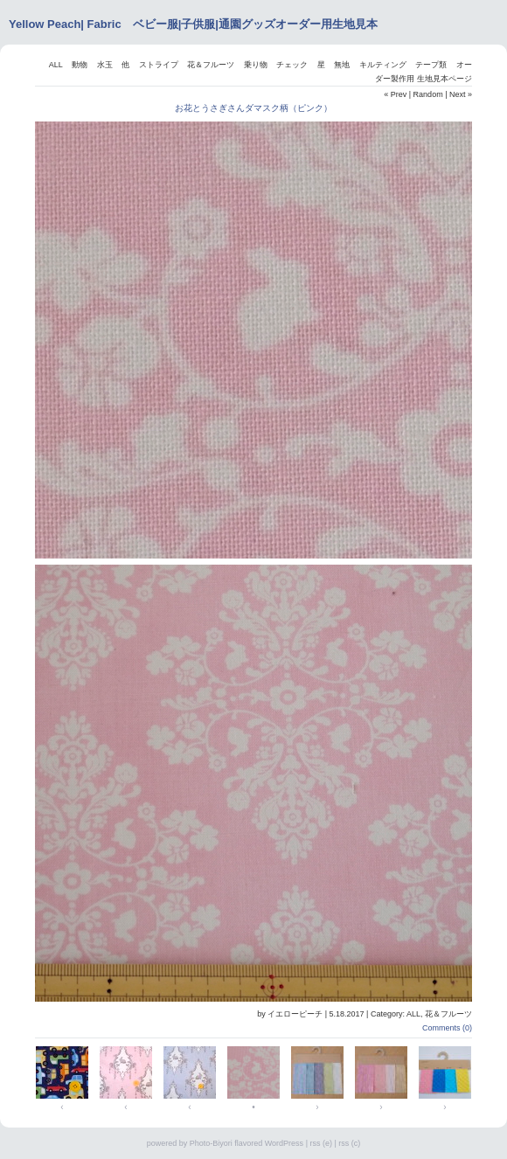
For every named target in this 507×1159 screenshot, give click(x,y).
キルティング (382, 64)
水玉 (105, 64)
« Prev (395, 94)
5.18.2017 (347, 1014)
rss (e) (320, 1143)
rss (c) (349, 1143)
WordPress (284, 1143)
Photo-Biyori (211, 1143)
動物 (79, 64)
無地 (342, 64)
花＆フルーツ (210, 64)
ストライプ (158, 64)
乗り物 (255, 64)
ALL (56, 64)
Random (428, 94)
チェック (292, 64)
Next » (460, 94)
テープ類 (431, 64)
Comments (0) (447, 1028)
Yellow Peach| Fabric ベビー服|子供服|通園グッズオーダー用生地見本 (193, 24)
